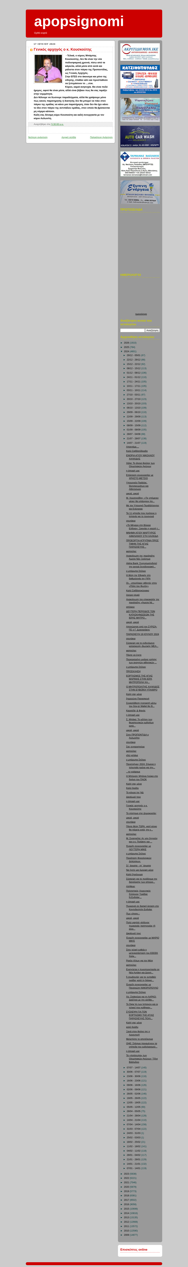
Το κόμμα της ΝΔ (135, 792)
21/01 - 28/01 (134, 1159)
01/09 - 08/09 (134, 429)
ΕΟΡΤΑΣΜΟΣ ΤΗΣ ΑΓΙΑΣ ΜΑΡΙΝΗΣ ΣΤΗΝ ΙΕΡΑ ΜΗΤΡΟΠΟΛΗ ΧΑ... (139, 679)
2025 (127, 347)
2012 (127, 1222)
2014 (127, 1213)
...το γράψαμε (133, 771)
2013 (127, 1217)
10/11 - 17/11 (134, 386)
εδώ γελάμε (132, 755)
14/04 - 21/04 (134, 1120)
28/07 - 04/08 (134, 434)
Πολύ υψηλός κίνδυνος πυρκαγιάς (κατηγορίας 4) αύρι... (140, 925)
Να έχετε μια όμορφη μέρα (139, 870)
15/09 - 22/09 (134, 421)
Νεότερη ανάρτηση (38, 137)
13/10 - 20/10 (134, 403)
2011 (127, 1226)
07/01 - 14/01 (134, 1168)
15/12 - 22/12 (134, 364)
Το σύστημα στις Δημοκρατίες (141, 813)
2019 (127, 1191)
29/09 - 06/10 (134, 412)
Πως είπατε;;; (133, 913)
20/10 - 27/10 (134, 399)
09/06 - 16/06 (134, 1085)
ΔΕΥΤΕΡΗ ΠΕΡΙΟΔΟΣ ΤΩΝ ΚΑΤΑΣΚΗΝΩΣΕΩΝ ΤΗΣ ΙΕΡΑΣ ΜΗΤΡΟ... (140, 614)
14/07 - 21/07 (134, 443)
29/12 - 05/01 (134, 355)
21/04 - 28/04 (134, 1115)
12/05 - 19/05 (134, 1102)
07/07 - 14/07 (134, 1067)
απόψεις (130, 607)
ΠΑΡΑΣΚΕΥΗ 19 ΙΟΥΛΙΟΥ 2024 (142, 634)
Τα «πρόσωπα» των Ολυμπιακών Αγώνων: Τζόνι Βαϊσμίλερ (142, 1058)
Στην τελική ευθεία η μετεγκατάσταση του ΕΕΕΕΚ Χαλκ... (142, 953)
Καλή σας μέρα (134, 694)
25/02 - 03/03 (134, 1137)
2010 (127, 1230)
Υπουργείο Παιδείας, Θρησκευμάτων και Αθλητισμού (137, 485)
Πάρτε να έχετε (134, 655)
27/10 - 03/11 (134, 394)
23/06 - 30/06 (134, 1076)
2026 (127, 343)
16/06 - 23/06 (134, 1080)
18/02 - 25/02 (134, 1142)
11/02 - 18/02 (134, 1146)
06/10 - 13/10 (134, 408)
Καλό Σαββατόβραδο (137, 451)
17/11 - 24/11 (134, 381)
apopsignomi (79, 21)
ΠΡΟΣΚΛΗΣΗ (133, 671)
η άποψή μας (133, 470)
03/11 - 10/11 (134, 390)
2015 (127, 1209)
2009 (127, 1235)
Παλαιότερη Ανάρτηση (101, 137)
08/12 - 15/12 (134, 368)
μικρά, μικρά (132, 493)
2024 (127, 351)
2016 (127, 1204)
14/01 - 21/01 (134, 1164)
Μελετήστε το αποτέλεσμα (139, 1039)
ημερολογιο (141, 314)
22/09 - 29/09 (134, 416)
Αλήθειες (130, 886)
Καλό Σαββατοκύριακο (137, 590)
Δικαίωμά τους (133, 797)
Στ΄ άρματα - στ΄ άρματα (138, 865)
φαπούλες (131, 551)
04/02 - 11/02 (134, 1151)
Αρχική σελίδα (69, 137)
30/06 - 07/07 (134, 1072)
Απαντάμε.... (132, 447)
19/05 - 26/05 (134, 1098)
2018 (127, 1195)
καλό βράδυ (132, 1027)
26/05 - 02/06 (134, 1093)
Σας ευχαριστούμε (135, 746)
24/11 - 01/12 (134, 377)
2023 (127, 1174)
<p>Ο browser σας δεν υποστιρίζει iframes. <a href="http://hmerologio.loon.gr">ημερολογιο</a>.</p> (141, 296)
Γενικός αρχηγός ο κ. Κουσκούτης (63, 49)
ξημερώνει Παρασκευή (137, 698)
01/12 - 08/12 (134, 373)
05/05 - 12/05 (134, 1107)
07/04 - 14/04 (134, 1124)
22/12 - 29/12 (134, 359)
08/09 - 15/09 (134, 425)
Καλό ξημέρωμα (134, 874)
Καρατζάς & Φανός (136, 710)
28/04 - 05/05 (134, 1111)
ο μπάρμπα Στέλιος (136, 571)
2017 (127, 1200)
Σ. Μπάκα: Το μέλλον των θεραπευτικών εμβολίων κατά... (140, 722)
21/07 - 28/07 (134, 438)
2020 (127, 1187)
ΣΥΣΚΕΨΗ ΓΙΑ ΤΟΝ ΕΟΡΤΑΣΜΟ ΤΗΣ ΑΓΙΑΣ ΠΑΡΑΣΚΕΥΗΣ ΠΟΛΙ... (140, 1015)
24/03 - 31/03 (134, 1133)
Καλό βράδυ (132, 788)
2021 (127, 1182)
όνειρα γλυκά (133, 595)
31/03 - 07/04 (134, 1129)
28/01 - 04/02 (134, 1155)
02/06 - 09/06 (134, 1089)
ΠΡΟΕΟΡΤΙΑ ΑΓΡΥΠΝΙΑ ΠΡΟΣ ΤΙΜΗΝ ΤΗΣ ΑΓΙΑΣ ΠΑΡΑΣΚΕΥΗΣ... (142, 543)
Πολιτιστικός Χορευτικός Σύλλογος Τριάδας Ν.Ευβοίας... (138, 894)
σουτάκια (130, 521)
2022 (127, 1178)
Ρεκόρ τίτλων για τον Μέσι (139, 960)
